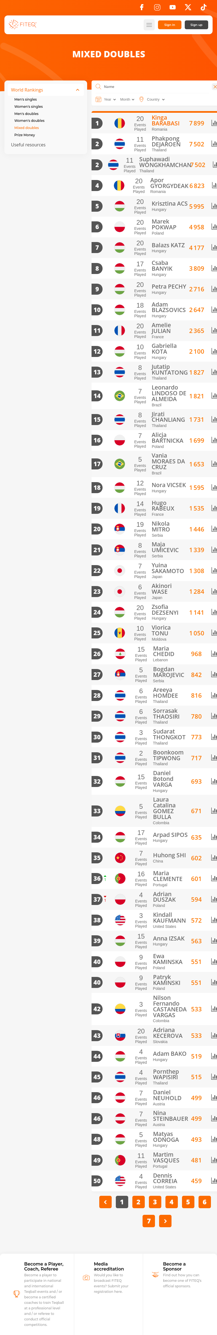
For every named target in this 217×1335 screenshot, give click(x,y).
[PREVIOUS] (102, 1135)
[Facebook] (141, 9)
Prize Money (24, 135)
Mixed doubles (26, 128)
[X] (188, 9)
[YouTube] (172, 9)
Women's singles (28, 106)
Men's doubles (26, 114)
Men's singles (25, 99)
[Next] (162, 1154)
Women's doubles (29, 121)
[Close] (209, 86)
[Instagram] (157, 9)
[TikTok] (203, 9)
